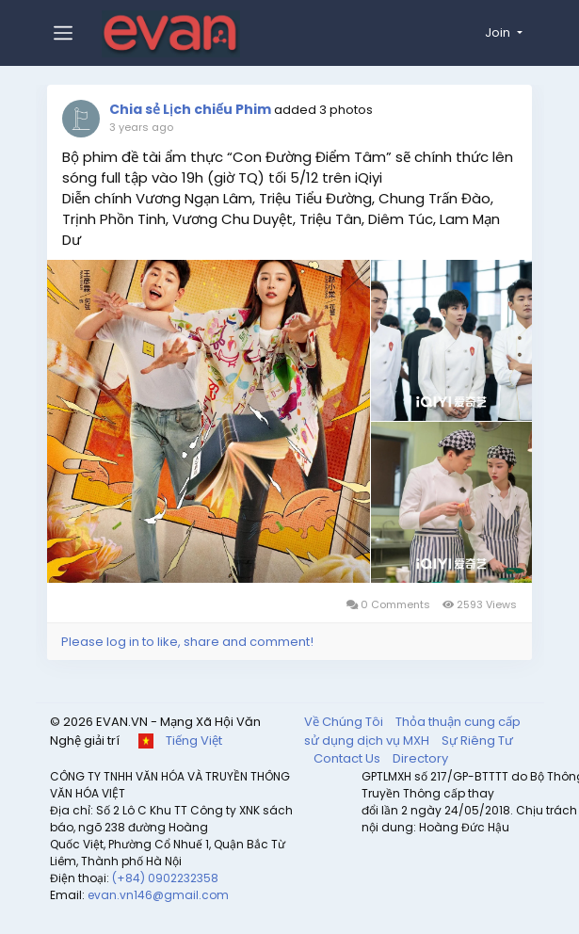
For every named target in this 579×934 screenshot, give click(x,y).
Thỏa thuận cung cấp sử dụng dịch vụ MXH (412, 728)
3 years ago (144, 127)
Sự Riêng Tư (477, 738)
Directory (420, 756)
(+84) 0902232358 (165, 875)
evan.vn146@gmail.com (158, 892)
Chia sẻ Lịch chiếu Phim (194, 109)
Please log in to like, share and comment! (190, 639)
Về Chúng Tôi (345, 719)
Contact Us (348, 756)
